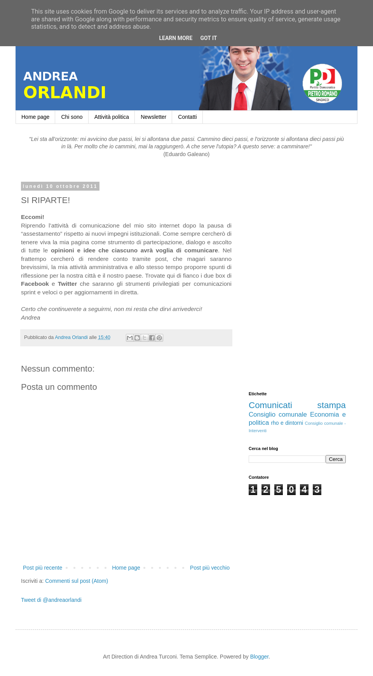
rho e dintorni (287, 423)
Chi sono (71, 117)
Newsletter (153, 117)
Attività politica (111, 117)
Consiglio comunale (278, 414)
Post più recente (42, 568)
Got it (208, 38)
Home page (35, 117)
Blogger (259, 656)
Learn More (175, 38)
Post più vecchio (210, 568)
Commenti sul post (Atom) (76, 581)
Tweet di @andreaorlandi (51, 600)
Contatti (187, 117)
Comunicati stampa (297, 405)
